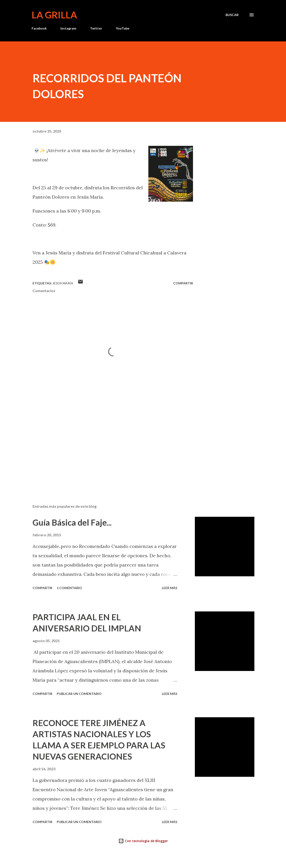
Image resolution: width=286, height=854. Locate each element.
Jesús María (63, 283)
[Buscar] (232, 15)
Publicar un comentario (79, 694)
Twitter (96, 28)
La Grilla (54, 14)
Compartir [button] (183, 283)
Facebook (39, 28)
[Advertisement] (111, 446)
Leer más (169, 588)
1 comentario (69, 588)
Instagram (68, 28)
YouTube (122, 28)
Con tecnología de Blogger (143, 841)
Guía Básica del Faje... (72, 522)
